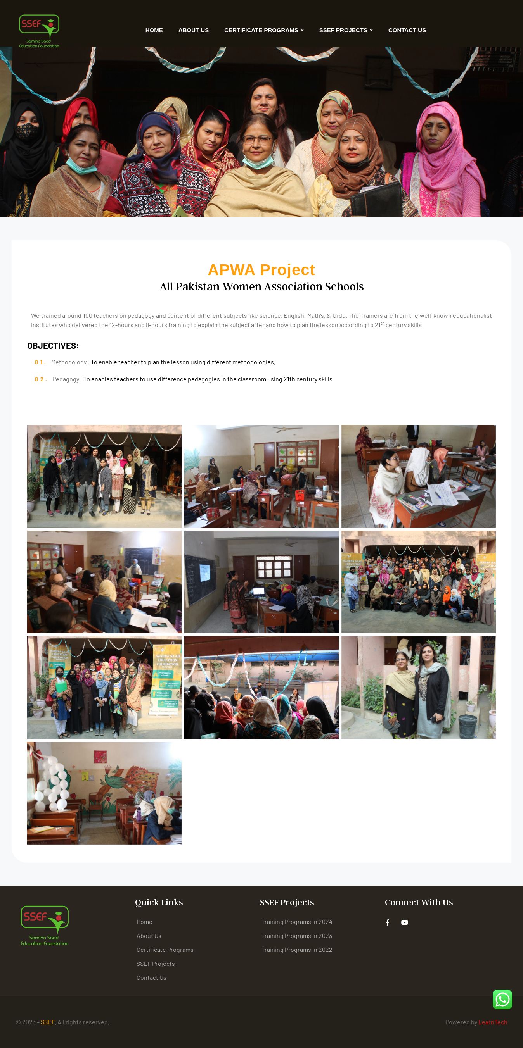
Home (154, 30)
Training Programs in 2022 (297, 949)
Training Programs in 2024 (297, 921)
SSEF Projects (346, 30)
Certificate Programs (264, 30)
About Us (193, 30)
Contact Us (407, 30)
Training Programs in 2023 (297, 935)
